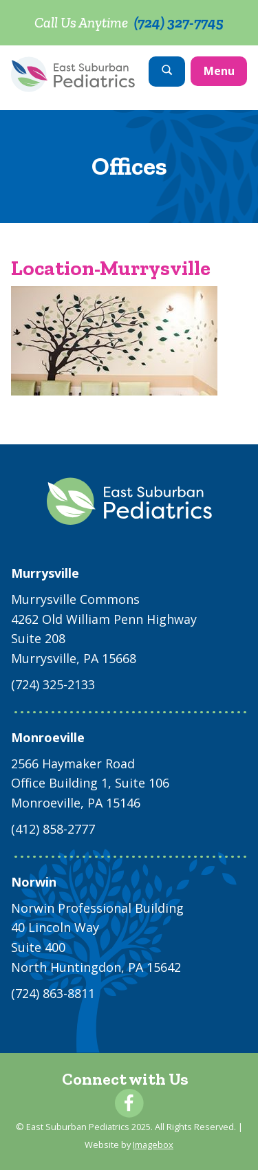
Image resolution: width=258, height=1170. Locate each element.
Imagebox (153, 1144)
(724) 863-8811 (53, 993)
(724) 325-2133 (53, 684)
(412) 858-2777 (53, 829)
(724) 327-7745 (179, 22)
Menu (219, 70)
